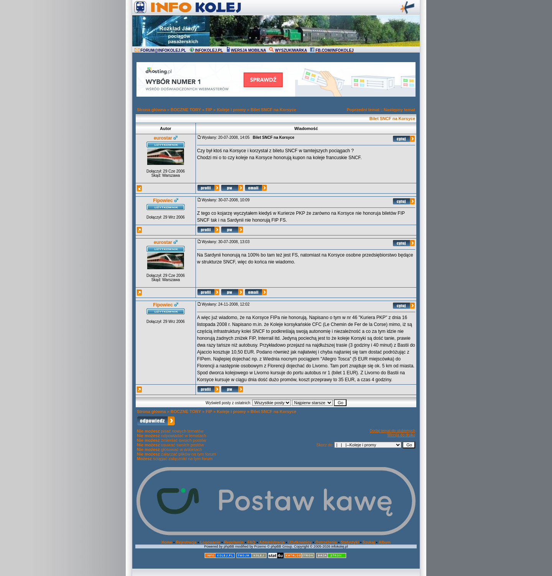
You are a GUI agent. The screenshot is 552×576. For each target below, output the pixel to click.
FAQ (252, 542)
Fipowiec (162, 200)
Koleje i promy (231, 109)
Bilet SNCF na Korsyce (273, 109)
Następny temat (399, 109)
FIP (209, 109)
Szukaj (369, 542)
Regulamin (233, 542)
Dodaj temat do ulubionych (392, 431)
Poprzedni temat (363, 109)
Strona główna (151, 109)
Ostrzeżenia (326, 542)
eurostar (163, 138)
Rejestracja (186, 542)
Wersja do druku (401, 435)
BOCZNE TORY (186, 109)
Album (385, 542)
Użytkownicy (300, 542)
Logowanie (210, 542)
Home (166, 542)
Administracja (271, 542)
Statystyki (350, 542)
